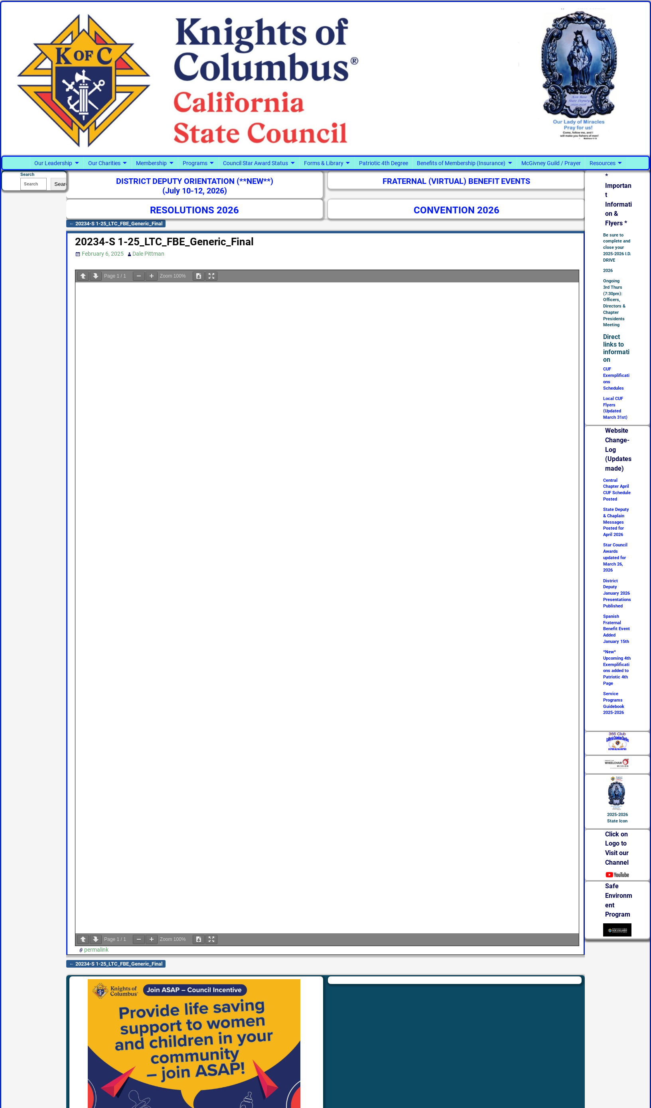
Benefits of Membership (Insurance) (461, 163)
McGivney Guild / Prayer (551, 163)
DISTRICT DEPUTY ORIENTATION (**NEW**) (194, 181)
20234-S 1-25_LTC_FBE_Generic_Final (116, 224)
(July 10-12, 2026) (194, 190)
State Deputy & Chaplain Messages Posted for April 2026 (616, 522)
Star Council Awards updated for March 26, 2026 (615, 557)
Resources (602, 163)
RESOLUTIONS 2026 (194, 210)
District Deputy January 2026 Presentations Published (617, 593)
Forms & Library (323, 163)
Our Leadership (53, 163)
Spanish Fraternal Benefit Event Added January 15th (616, 629)
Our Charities (104, 163)
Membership (151, 163)
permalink (96, 949)
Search (62, 184)
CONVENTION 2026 (456, 210)
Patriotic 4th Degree (383, 163)
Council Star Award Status (255, 163)
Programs (195, 163)
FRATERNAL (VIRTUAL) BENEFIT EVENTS (456, 181)
